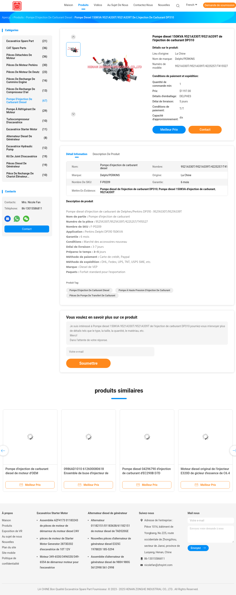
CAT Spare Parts (26, 48)
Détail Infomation (76, 154)
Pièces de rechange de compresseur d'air (26, 90)
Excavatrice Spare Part (26, 41)
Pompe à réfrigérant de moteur (26, 111)
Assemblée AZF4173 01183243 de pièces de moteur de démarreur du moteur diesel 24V (59, 526)
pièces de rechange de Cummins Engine (26, 80)
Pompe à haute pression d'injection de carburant (144, 290)
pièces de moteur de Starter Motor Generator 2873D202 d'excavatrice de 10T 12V (57, 544)
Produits (7, 525)
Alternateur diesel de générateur (26, 138)
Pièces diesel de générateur (26, 165)
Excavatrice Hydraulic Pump (26, 148)
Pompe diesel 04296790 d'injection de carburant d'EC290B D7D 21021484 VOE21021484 (146, 473)
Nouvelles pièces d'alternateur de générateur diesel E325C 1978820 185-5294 (111, 544)
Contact (27, 229)
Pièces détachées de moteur (26, 56)
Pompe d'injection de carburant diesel (26, 101)
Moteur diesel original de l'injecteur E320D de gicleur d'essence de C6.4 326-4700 (205, 473)
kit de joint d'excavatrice (26, 156)
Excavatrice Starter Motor (26, 129)
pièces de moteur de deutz (26, 72)
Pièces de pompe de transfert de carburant (92, 295)
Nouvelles (8, 542)
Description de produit (106, 154)
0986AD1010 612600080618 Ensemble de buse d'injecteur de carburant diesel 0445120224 (86, 473)
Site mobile (8, 552)
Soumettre (88, 363)
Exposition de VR (12, 531)
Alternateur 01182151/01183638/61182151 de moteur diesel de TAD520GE (110, 526)
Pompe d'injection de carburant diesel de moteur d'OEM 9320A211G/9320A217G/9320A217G (31, 473)
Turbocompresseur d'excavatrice (26, 121)
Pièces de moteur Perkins (26, 65)
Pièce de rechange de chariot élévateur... (26, 175)
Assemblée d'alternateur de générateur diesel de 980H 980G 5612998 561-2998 (110, 562)
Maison (6, 520)
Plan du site (9, 547)
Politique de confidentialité (10, 561)
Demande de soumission (219, 5)
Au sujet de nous (12, 536)
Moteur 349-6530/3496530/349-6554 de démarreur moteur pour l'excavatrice (59, 562)
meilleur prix (169, 129)
